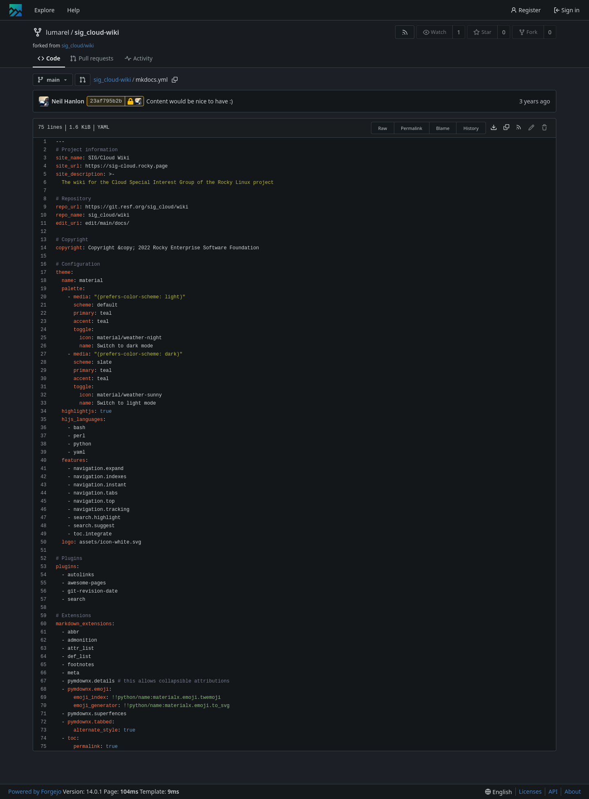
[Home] (15, 10)
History (471, 128)
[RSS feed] (404, 32)
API (553, 791)
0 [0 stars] (504, 32)
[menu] (498, 792)
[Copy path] (174, 79)
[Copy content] (506, 128)
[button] (82, 80)
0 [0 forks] (549, 32)
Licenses (530, 791)
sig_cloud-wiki (96, 32)
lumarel (57, 32)
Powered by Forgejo (34, 791)
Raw (382, 128)
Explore (44, 10)
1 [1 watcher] (459, 32)
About (572, 791)
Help (73, 10)
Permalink (411, 128)
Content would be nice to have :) (189, 101)
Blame (443, 128)
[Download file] (493, 128)
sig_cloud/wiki (77, 45)
